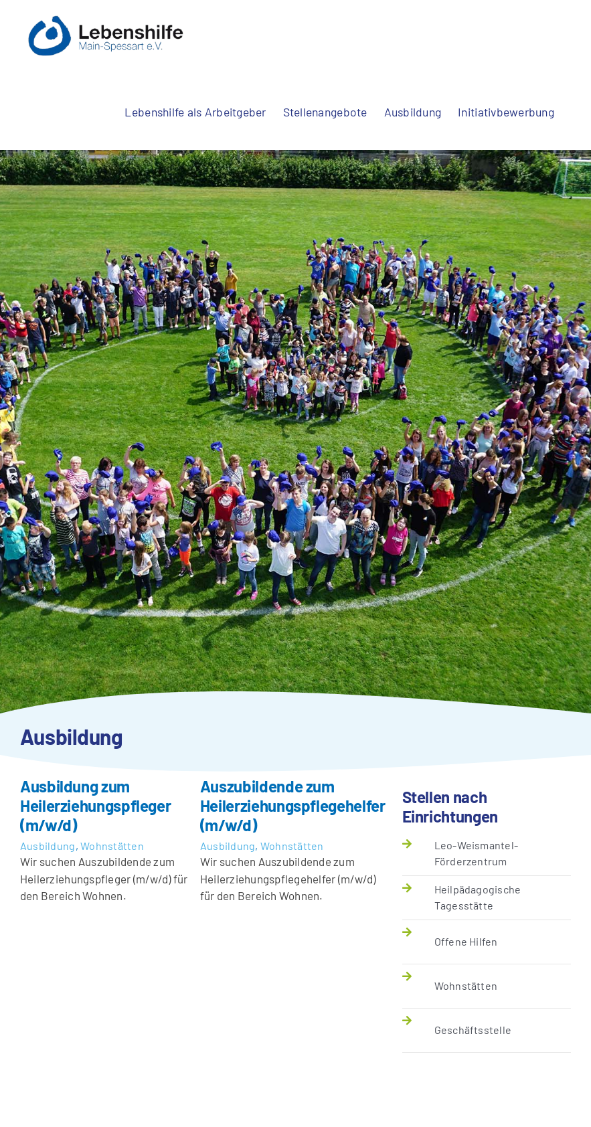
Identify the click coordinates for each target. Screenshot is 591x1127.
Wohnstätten (112, 845)
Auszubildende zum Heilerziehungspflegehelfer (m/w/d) (293, 805)
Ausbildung (48, 845)
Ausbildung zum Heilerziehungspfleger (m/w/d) (95, 805)
